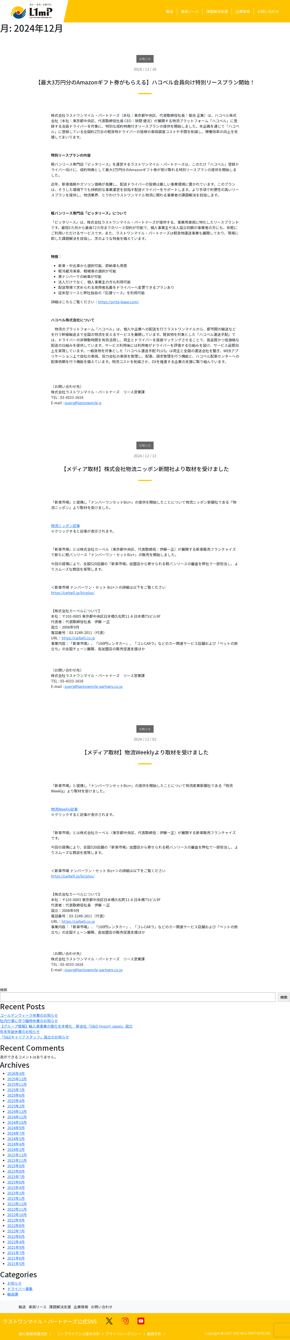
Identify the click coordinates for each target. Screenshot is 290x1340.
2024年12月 (17, 1111)
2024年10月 (17, 1122)
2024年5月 (16, 1138)
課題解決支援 (60, 1306)
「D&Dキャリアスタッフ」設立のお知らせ (34, 1037)
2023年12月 (17, 1155)
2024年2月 (16, 1149)
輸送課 (12, 1294)
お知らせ (14, 1283)
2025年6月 (16, 1095)
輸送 (22, 1306)
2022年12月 (17, 1203)
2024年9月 (16, 1127)
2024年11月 (17, 1117)
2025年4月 (16, 1100)
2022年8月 (16, 1225)
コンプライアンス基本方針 (80, 1333)
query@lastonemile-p (83, 402)
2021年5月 (16, 1263)
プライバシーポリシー (125, 1333)
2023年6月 (16, 1182)
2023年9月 (16, 1165)
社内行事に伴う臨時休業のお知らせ (29, 1020)
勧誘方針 (156, 1333)
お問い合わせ (102, 1306)
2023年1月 (16, 1198)
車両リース (37, 1306)
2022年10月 (17, 1214)
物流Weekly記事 (64, 809)
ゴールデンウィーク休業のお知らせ (29, 1015)
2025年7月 (16, 1089)
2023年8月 (16, 1171)
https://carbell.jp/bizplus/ (72, 592)
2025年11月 (17, 1084)
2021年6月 (16, 1258)
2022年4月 (16, 1241)
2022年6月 (16, 1236)
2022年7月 (16, 1231)
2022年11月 (17, 1209)
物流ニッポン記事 (65, 525)
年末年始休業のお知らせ (20, 1031)
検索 (3, 989)
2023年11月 (17, 1160)
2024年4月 (16, 1144)
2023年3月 (16, 1193)
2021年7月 (16, 1252)
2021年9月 (16, 1247)
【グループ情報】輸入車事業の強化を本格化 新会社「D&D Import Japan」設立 (66, 1026)
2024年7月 (16, 1133)
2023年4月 (16, 1187)
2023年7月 (16, 1176)
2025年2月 (16, 1106)
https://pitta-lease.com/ (118, 301)
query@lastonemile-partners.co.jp (94, 686)
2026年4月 (16, 1073)
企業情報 (81, 1306)
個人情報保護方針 (35, 1333)
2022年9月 (16, 1220)
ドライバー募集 (20, 1288)
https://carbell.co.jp (78, 638)
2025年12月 (17, 1079)
